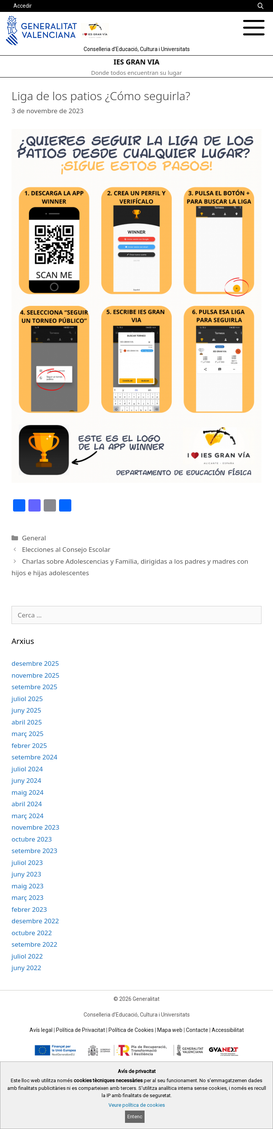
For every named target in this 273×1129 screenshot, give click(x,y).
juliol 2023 (27, 862)
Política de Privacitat (80, 1030)
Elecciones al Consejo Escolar (66, 549)
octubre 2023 (32, 839)
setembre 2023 (34, 850)
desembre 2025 (35, 663)
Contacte (197, 1030)
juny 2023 (26, 874)
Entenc (134, 1116)
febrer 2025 (29, 745)
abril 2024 (27, 803)
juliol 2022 (27, 956)
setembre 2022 (34, 944)
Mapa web (170, 1030)
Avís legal (41, 1030)
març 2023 (28, 897)
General (34, 537)
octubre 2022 (32, 932)
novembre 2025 (35, 675)
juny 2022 (26, 967)
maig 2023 (28, 885)
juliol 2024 (27, 768)
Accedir (22, 6)
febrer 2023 (29, 909)
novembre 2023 (35, 827)
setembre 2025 (34, 686)
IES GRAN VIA (136, 61)
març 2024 (28, 815)
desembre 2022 (35, 920)
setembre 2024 (34, 757)
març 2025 (28, 733)
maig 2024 (28, 792)
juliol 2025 (27, 698)
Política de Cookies (131, 1030)
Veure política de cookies (137, 1105)
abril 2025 (27, 722)
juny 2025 (26, 710)
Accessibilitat (228, 1030)
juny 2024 (26, 780)
